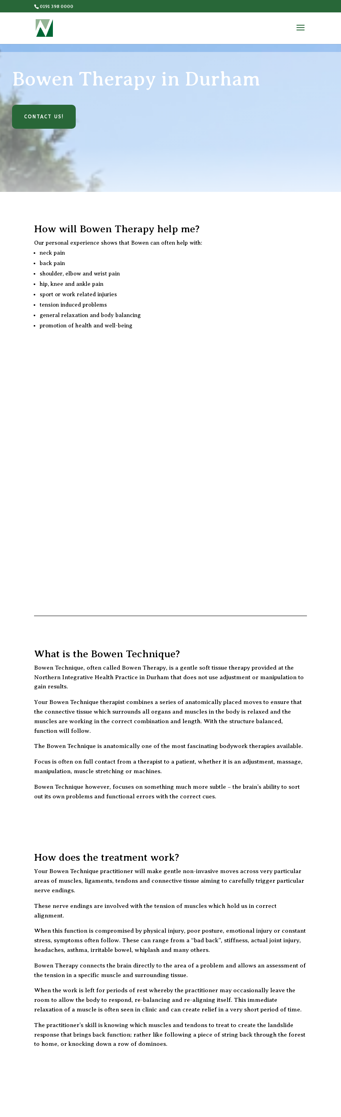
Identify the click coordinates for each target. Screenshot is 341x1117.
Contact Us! (44, 117)
